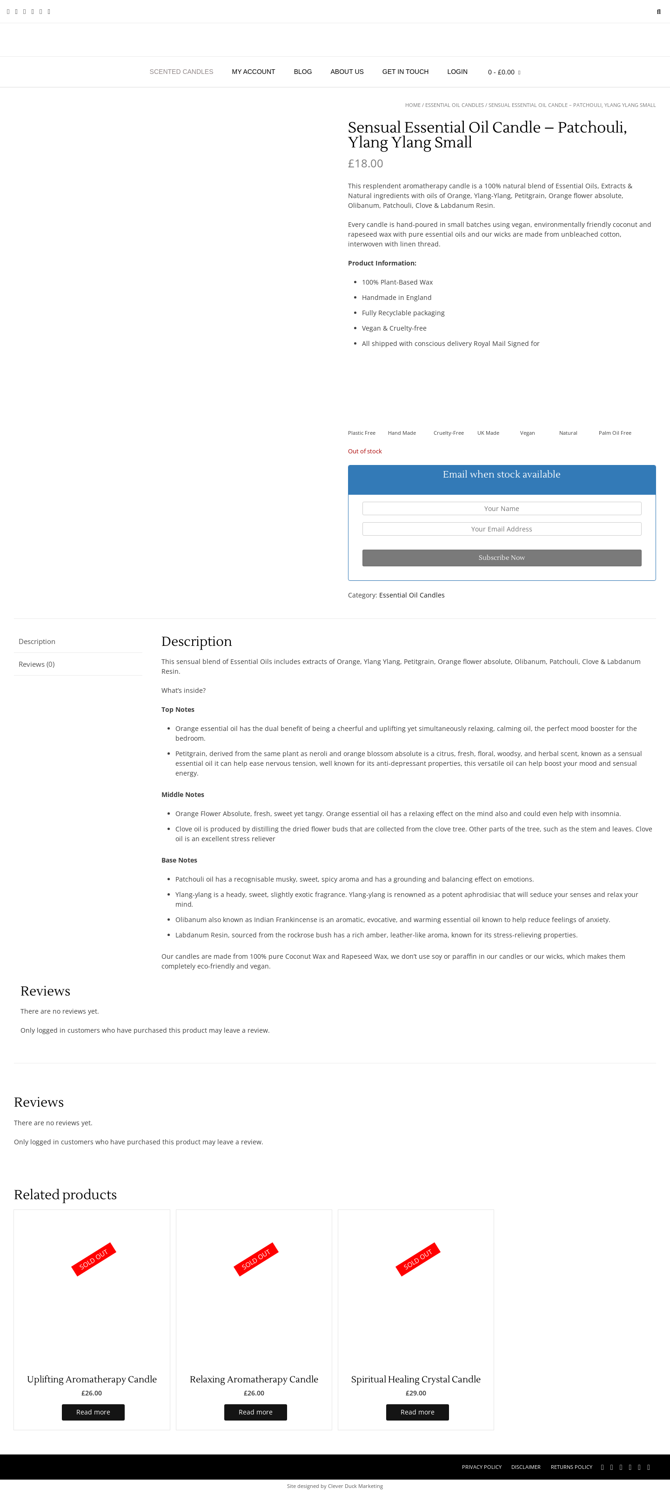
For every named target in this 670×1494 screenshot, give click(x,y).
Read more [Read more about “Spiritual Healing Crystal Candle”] (418, 1412)
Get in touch (405, 71)
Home (413, 104)
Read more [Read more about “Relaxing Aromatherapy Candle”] (256, 1412)
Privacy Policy (482, 1466)
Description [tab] (37, 641)
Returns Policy (571, 1466)
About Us (347, 71)
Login (457, 71)
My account (253, 71)
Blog (303, 71)
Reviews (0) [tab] (36, 664)
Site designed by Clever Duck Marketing (335, 1485)
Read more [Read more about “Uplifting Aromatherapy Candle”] (93, 1412)
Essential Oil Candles (454, 104)
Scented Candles (182, 71)
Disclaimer (526, 1466)
